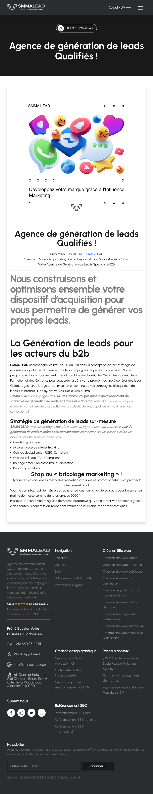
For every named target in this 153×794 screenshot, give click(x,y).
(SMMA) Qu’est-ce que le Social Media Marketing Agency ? (120, 663)
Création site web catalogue (123, 571)
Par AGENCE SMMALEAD (84, 254)
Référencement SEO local (73, 713)
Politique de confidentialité (73, 578)
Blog (58, 571)
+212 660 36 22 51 (24, 644)
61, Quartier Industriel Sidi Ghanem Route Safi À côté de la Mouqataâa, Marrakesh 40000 (27, 680)
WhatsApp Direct (23, 654)
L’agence (61, 558)
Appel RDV (119, 7)
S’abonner (98, 766)
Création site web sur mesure (123, 626)
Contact (60, 565)
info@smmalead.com (27, 664)
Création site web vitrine (120, 558)
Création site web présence (122, 565)
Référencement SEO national (75, 720)
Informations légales (69, 585)
